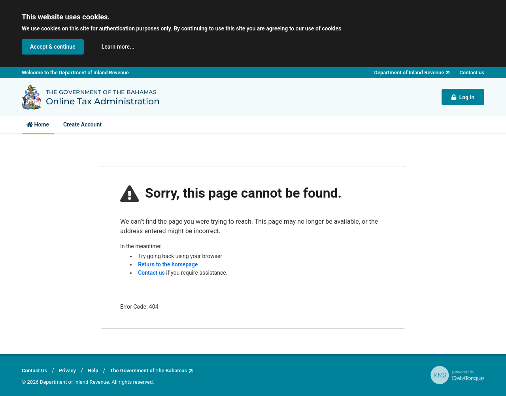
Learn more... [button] (118, 46)
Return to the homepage (168, 264)
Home (37, 124)
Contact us (151, 273)
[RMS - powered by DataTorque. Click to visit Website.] (457, 375)
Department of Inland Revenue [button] (409, 72)
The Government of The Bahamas (148, 370)
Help (93, 370)
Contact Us (34, 370)
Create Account (82, 124)
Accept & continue (53, 46)
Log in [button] (462, 97)
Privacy (67, 370)
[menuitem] (38, 124)
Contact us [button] (471, 72)
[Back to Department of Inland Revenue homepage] (31, 97)
